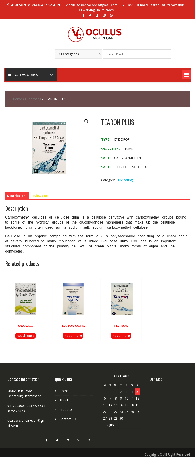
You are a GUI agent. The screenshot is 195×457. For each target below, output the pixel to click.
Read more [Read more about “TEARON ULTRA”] (73, 335)
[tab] (16, 196)
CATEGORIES (23, 75)
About (63, 400)
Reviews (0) (39, 195)
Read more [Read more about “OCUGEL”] (25, 335)
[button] (186, 74)
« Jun (110, 425)
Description (16, 195)
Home (17, 99)
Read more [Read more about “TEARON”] (121, 335)
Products (66, 409)
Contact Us (67, 419)
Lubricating (33, 99)
